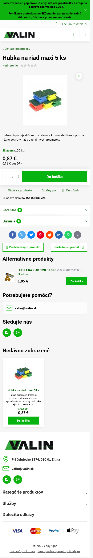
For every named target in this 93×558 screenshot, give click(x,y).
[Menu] (85, 34)
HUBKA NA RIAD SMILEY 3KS (37, 270)
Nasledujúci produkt (69, 247)
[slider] (28, 65)
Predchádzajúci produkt (23, 247)
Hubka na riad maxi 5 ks (23, 390)
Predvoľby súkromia (22, 551)
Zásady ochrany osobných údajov (59, 551)
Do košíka (54, 176)
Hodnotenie (10, 65)
